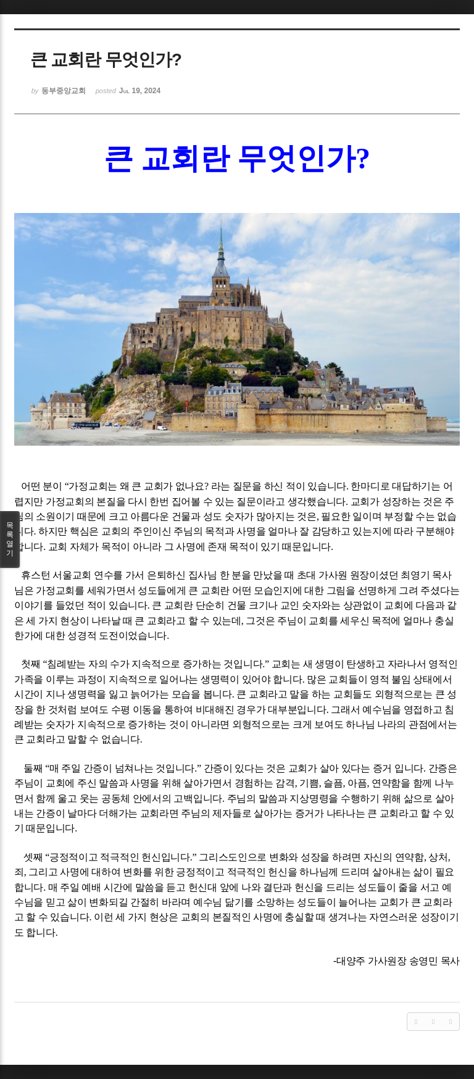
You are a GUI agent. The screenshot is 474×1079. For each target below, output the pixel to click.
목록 (10, 539)
